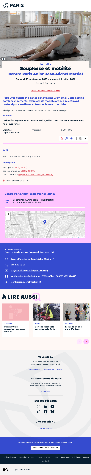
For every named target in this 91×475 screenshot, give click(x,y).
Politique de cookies (80, 457)
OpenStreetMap (75, 237)
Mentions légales (9, 457)
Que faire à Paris (22, 469)
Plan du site (46, 461)
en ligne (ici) (21, 167)
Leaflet (63, 237)
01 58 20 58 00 (28, 171)
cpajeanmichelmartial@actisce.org (35, 174)
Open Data (65, 457)
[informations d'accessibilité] (73, 138)
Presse (55, 457)
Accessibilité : (34, 457)
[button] (44, 222)
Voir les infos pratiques (45, 90)
